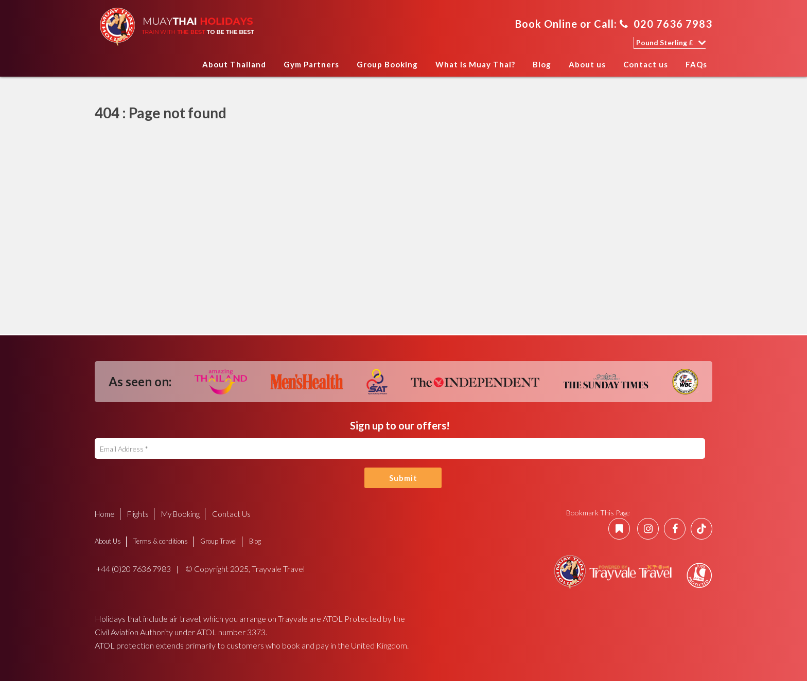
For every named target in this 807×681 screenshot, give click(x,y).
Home (183, 67)
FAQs (696, 64)
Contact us (645, 64)
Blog (542, 64)
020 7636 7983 (666, 23)
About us (587, 64)
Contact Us (231, 513)
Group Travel (218, 541)
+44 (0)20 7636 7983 (133, 569)
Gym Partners (311, 64)
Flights (138, 513)
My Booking (180, 513)
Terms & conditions (160, 541)
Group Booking (387, 64)
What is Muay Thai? (475, 64)
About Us (108, 541)
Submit (403, 477)
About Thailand (234, 64)
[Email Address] (400, 448)
